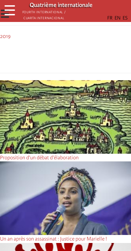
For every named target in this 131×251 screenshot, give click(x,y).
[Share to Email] (75, 55)
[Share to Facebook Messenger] (65, 55)
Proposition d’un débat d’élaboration (39, 157)
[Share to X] (55, 55)
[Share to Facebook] (46, 55)
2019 (5, 36)
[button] (85, 55)
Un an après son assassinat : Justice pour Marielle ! (53, 239)
